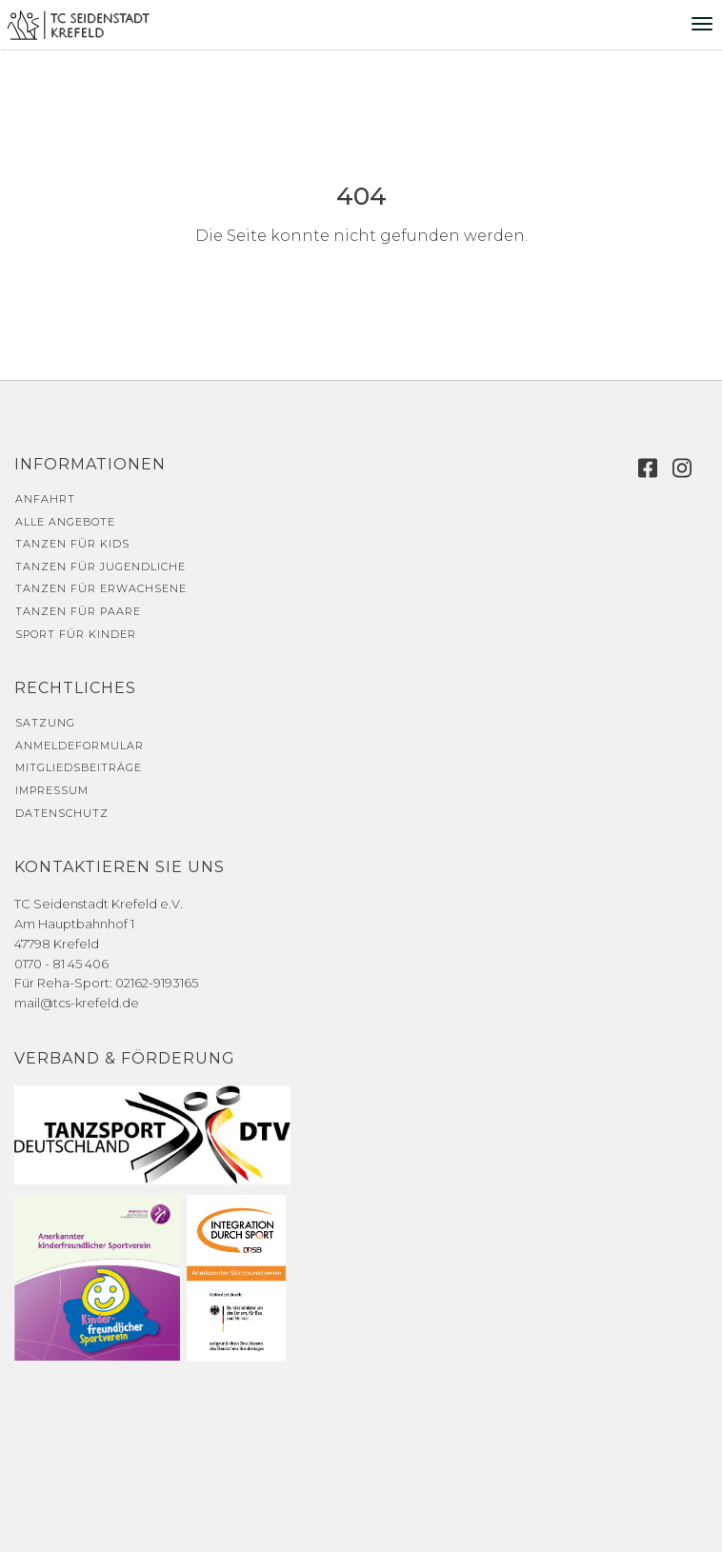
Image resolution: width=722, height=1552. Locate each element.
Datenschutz (62, 813)
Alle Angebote (65, 521)
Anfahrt (45, 499)
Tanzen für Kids (72, 543)
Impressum (52, 790)
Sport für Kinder (75, 634)
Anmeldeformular (79, 745)
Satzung (45, 722)
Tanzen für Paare (78, 611)
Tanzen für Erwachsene (101, 588)
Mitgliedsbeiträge (78, 767)
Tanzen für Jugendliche (100, 566)
